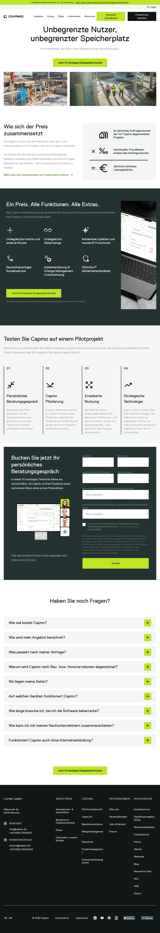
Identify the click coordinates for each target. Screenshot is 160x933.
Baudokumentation (92, 824)
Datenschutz (62, 918)
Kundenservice (142, 809)
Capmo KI (87, 816)
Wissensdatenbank (144, 827)
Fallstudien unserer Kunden (66, 839)
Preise (61, 16)
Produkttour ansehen (142, 16)
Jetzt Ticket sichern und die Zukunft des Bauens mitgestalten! (102, 2)
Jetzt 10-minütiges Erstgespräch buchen (34, 293)
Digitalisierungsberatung (144, 818)
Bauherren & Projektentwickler (65, 821)
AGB (136, 886)
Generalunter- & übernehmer (64, 811)
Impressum (82, 918)
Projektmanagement (92, 850)
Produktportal (141, 834)
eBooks (138, 849)
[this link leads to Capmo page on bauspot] (116, 918)
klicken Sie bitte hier (23, 559)
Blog (136, 864)
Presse (113, 831)
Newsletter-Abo (143, 871)
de (5, 918)
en (10, 918)
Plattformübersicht (92, 809)
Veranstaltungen (118, 816)
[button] (38, 16)
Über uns (114, 809)
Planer (59, 830)
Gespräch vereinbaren (111, 16)
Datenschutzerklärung (128, 526)
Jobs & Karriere (117, 824)
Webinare (139, 856)
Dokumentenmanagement (92, 861)
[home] (13, 16)
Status (137, 893)
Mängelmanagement (92, 833)
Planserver (87, 842)
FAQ (136, 878)
